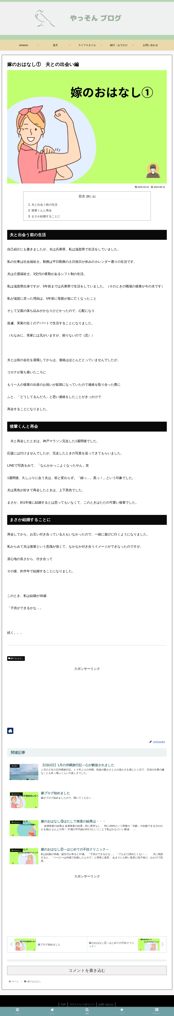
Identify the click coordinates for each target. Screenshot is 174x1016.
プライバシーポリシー (82, 1004)
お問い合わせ (106, 1004)
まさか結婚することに (45, 216)
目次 (82, 196)
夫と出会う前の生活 (44, 204)
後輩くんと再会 (41, 210)
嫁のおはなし (16, 658)
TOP (63, 1004)
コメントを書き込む (87, 971)
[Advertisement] (87, 697)
